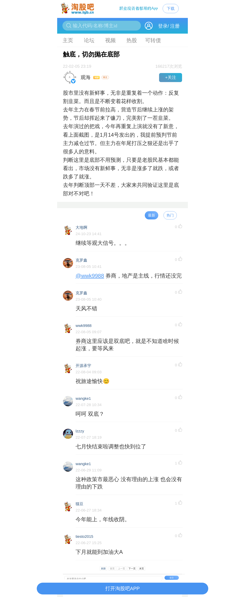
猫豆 (79, 504)
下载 (171, 8)
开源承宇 (83, 366)
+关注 (170, 77)
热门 (170, 215)
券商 (81, 341)
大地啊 (81, 227)
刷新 (103, 568)
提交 (172, 578)
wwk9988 (84, 325)
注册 (175, 26)
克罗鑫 (81, 260)
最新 (151, 215)
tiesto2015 (84, 536)
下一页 (132, 568)
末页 (141, 568)
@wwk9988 (90, 276)
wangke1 (83, 398)
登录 (163, 26)
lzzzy (80, 431)
